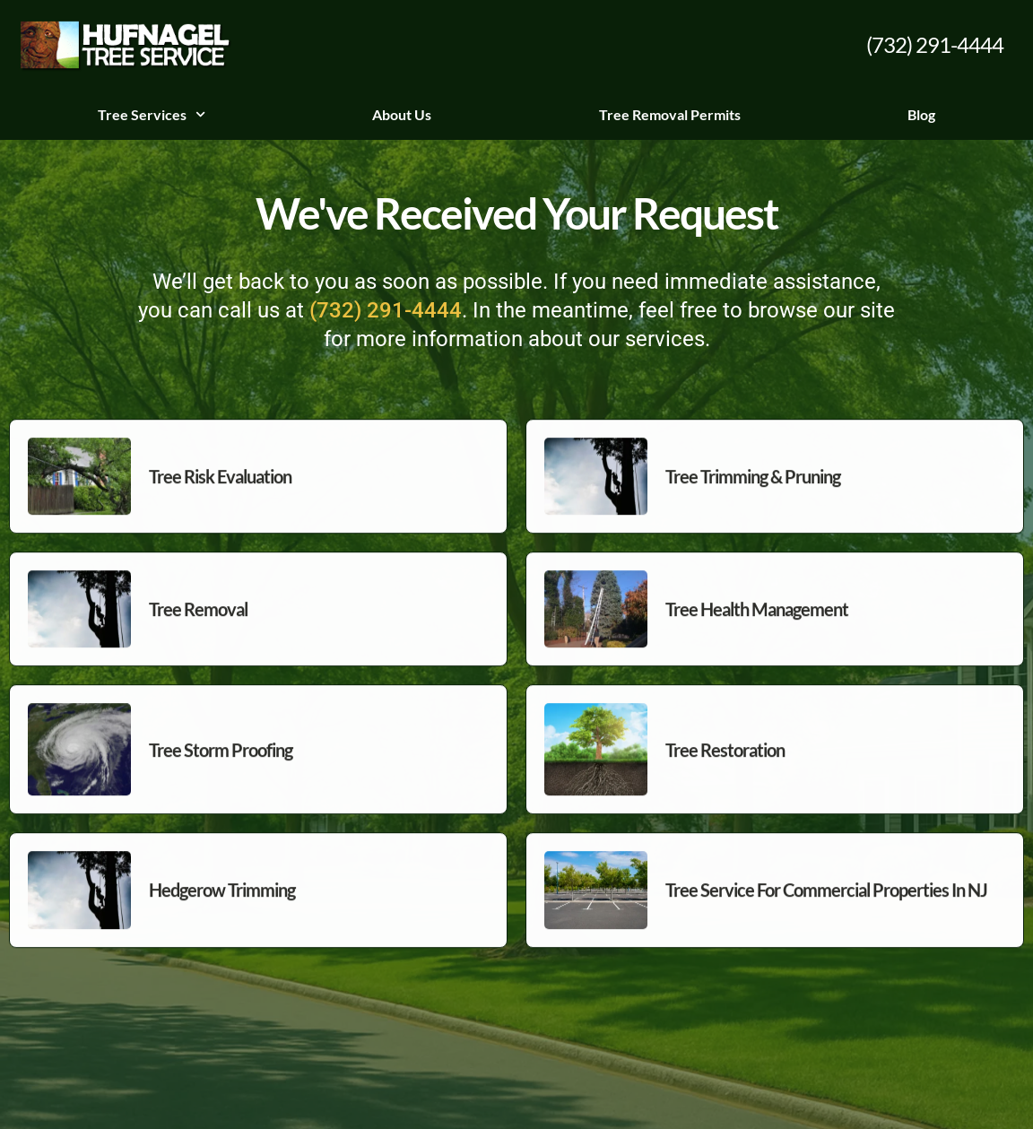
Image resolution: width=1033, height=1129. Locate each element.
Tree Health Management (756, 636)
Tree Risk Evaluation (220, 503)
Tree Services (151, 114)
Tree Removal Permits (670, 114)
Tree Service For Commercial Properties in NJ (826, 917)
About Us (401, 114)
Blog (921, 114)
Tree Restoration (725, 776)
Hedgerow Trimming (222, 917)
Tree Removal (198, 636)
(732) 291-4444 (934, 44)
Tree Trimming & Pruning (752, 503)
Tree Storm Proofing (220, 776)
